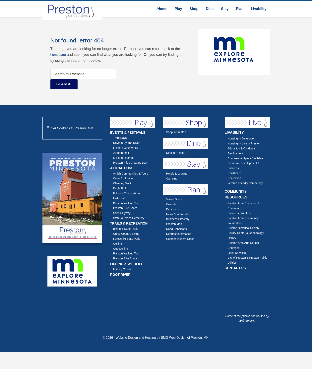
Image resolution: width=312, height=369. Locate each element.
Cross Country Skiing (127, 233)
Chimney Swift (123, 183)
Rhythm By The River (127, 142)
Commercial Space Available (247, 158)
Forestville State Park (127, 238)
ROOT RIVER (121, 275)
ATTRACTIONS (123, 168)
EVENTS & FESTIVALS (129, 132)
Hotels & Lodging (178, 173)
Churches (234, 247)
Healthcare (235, 173)
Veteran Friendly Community (247, 183)
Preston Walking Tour (127, 203)
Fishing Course (123, 269)
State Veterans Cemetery (130, 218)
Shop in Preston (177, 132)
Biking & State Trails (127, 228)
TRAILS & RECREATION (130, 223)
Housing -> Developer (242, 138)
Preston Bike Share (126, 208)
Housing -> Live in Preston (246, 143)
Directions (173, 209)
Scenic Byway (122, 213)
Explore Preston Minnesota (72, 11)
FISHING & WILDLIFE (128, 264)
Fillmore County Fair (127, 147)
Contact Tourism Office (181, 238)
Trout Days (120, 137)
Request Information (180, 234)
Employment (236, 153)
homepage (58, 55)
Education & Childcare (243, 148)
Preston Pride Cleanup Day (131, 162)
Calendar (172, 204)
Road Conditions (177, 229)
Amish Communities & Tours (132, 173)
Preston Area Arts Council (245, 242)
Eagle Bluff (120, 188)
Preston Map (175, 224)
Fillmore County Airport (128, 193)
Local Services (237, 252)
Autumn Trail (121, 152)
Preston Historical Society (245, 228)
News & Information (179, 214)
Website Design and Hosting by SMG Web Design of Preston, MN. (163, 338)
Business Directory (179, 219)
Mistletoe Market (124, 157)
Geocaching (121, 248)
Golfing (118, 243)
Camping (172, 178)
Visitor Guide (175, 199)
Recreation (235, 178)
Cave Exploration (125, 178)
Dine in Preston (176, 152)
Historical (119, 198)
